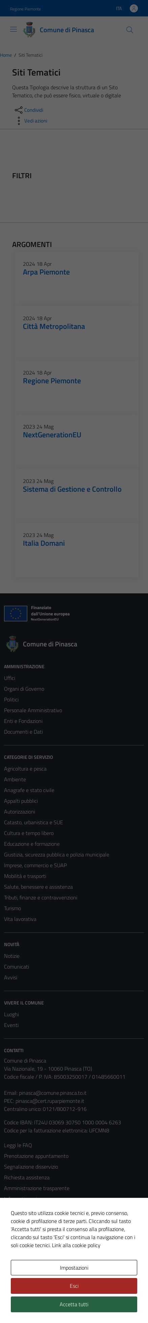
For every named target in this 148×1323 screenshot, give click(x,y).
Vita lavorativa (20, 919)
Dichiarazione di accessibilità (35, 1231)
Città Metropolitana (54, 326)
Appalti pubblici (21, 801)
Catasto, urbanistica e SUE (33, 822)
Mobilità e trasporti (25, 876)
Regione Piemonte (52, 380)
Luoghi (11, 1014)
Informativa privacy (25, 1199)
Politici (11, 699)
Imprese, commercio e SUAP (35, 865)
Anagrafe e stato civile (29, 790)
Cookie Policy (18, 1210)
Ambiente (15, 779)
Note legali (16, 1220)
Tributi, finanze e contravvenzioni (40, 897)
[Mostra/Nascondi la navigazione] (13, 29)
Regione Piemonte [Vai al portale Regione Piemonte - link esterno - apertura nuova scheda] (25, 9)
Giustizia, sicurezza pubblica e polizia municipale (56, 854)
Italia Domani (44, 543)
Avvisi (10, 977)
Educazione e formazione (32, 844)
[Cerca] (130, 30)
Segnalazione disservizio (31, 1167)
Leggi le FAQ (18, 1145)
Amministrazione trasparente (36, 1188)
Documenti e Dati (23, 732)
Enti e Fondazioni (23, 721)
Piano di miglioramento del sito (38, 1242)
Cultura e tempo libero (29, 833)
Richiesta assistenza (27, 1177)
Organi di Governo (24, 689)
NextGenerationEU (52, 434)
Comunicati (16, 967)
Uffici (9, 678)
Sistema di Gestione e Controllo (72, 489)
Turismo (12, 908)
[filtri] (85, 176)
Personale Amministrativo (33, 710)
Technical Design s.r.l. (50, 1306)
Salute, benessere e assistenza (38, 887)
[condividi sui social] (28, 110)
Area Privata (18, 1268)
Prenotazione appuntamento (36, 1156)
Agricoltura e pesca (25, 769)
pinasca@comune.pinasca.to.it (53, 1093)
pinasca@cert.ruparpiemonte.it (50, 1101)
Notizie (12, 956)
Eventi (11, 1025)
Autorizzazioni (19, 811)
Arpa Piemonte (46, 272)
